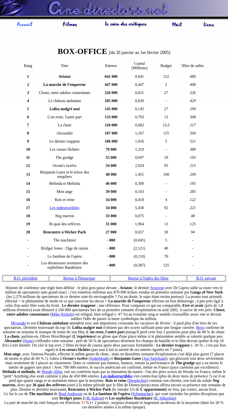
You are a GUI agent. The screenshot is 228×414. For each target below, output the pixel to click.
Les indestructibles (64, 208)
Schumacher (142, 394)
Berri (200, 328)
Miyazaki (18, 324)
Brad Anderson (70, 394)
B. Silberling (165, 399)
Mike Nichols (62, 315)
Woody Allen (51, 372)
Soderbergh (99, 359)
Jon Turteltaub (154, 359)
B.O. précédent (25, 279)
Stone (28, 341)
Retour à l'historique (79, 279)
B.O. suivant (206, 279)
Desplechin (137, 381)
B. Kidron (95, 399)
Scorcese (157, 288)
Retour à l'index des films (148, 279)
